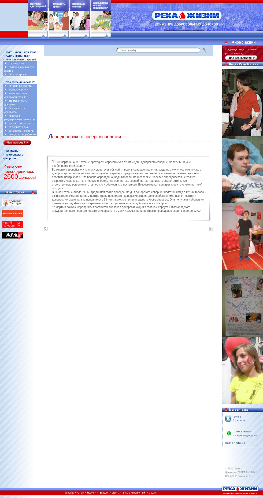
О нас (80, 492)
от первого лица (18, 127)
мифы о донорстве (20, 123)
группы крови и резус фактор (19, 69)
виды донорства (18, 89)
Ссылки (153, 492)
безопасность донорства (14, 110)
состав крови (16, 63)
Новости (91, 492)
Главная (69, 492)
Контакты (12, 150)
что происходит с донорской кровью (16, 95)
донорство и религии (21, 130)
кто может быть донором (15, 102)
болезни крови (17, 74)
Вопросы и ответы (109, 492)
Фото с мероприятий (134, 492)
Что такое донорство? (20, 82)
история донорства (20, 85)
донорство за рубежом (22, 134)
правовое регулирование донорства (19, 117)
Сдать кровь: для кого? (21, 52)
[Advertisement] (128, 93)
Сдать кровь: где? (18, 55)
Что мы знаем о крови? (21, 59)
